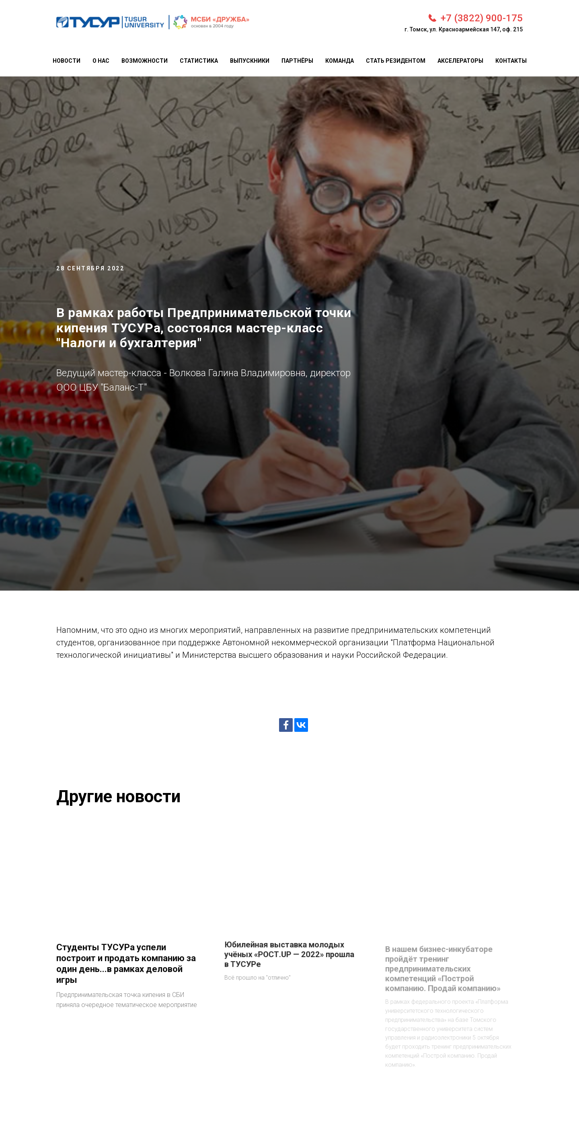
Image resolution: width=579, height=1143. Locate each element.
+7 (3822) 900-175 (482, 18)
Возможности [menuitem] (144, 61)
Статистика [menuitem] (199, 61)
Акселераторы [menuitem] (460, 61)
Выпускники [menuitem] (249, 61)
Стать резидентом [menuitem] (395, 61)
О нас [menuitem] (100, 61)
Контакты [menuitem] (511, 61)
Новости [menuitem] (66, 61)
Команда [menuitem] (339, 61)
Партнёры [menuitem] (297, 61)
